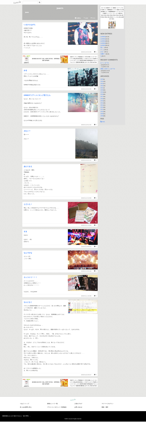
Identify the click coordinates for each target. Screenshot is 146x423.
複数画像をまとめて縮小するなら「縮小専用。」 (16, 416)
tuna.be (73, 400)
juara (27, 12)
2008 (101, 116)
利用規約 (63, 407)
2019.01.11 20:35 (86, 296)
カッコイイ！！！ (30, 277)
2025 (101, 79)
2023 (101, 83)
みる (25, 70)
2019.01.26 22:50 (86, 89)
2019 (101, 92)
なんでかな (28, 253)
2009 (101, 113)
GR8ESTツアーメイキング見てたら (37, 95)
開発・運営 (105, 407)
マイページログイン (107, 403)
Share (93, 18)
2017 (101, 96)
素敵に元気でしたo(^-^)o (107, 68)
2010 (101, 111)
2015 (101, 101)
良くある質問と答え (26, 407)
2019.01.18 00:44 (86, 246)
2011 (101, 109)
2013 (101, 105)
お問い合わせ (78, 407)
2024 (101, 81)
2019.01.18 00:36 (86, 271)
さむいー (27, 131)
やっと (102, 49)
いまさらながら (29, 25)
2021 (101, 88)
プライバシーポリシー (53, 407)
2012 (101, 107)
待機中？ (103, 54)
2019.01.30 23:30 (86, 52)
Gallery (78, 18)
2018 (101, 94)
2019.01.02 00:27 (86, 374)
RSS (102, 121)
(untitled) (102, 36)
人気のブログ (78, 403)
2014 (101, 103)
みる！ (102, 51)
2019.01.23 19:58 (86, 198)
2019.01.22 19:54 (86, 225)
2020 (101, 90)
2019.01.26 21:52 (86, 124)
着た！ (102, 47)
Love (86, 18)
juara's (60, 8)
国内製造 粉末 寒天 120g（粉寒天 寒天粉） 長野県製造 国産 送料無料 (45, 59)
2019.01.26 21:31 (86, 160)
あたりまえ (28, 166)
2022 (101, 85)
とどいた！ (28, 204)
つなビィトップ (24, 403)
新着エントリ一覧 (52, 403)
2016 (101, 98)
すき (25, 231)
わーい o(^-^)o (104, 63)
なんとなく (28, 302)
